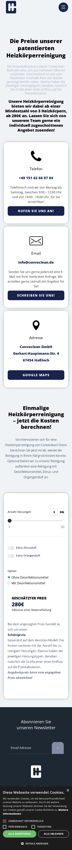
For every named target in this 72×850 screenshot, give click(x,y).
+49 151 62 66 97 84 (36, 178)
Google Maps (36, 375)
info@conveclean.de (36, 262)
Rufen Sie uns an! (36, 211)
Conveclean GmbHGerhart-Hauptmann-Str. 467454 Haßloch (36, 353)
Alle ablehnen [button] (54, 833)
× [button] (67, 790)
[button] (36, 844)
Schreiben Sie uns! (36, 295)
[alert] (36, 818)
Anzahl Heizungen (19, 512)
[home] (11, 7)
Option (13, 571)
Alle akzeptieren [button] (19, 833)
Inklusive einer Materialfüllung (31, 610)
